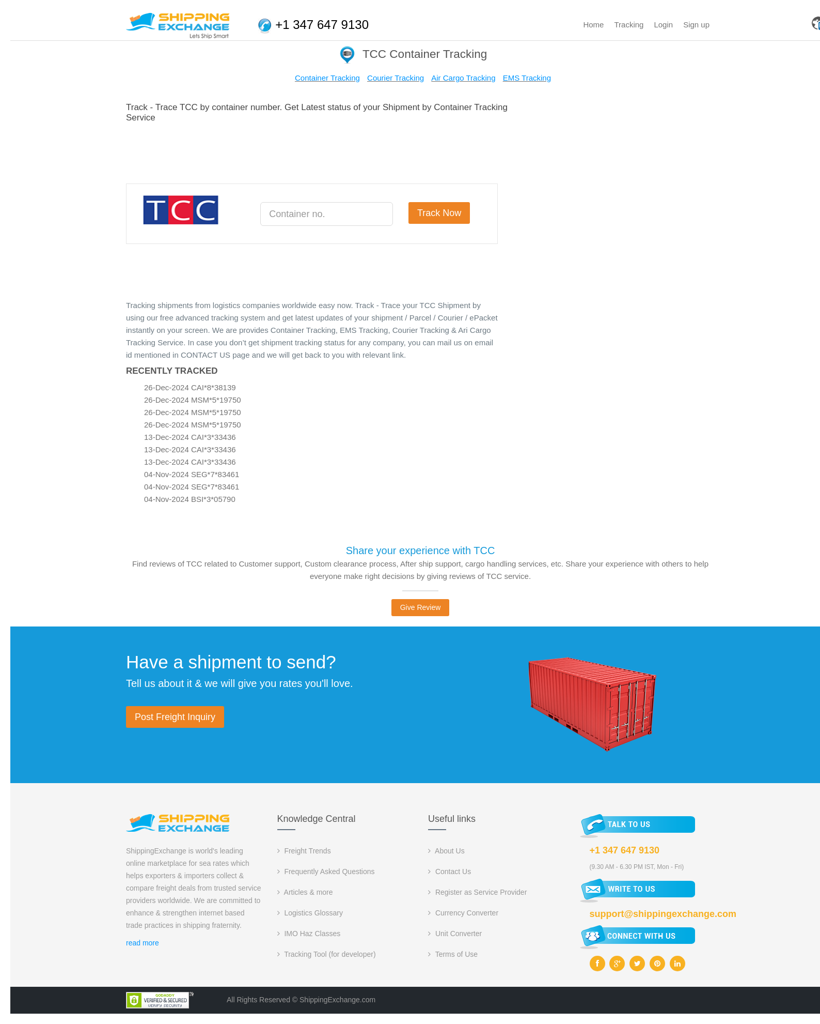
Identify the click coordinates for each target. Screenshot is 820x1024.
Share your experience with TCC (420, 550)
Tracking (628, 24)
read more (142, 943)
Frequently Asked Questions (326, 871)
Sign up (696, 24)
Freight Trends (304, 851)
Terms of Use (453, 954)
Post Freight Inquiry (175, 717)
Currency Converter (463, 913)
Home (593, 24)
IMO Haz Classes (309, 933)
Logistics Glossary (310, 913)
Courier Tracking (395, 77)
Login (663, 24)
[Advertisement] (314, 151)
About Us (446, 851)
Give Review (420, 607)
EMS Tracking (527, 77)
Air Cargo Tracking (463, 77)
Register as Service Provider (477, 892)
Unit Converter (455, 933)
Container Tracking (327, 77)
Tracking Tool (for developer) (326, 954)
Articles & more (305, 892)
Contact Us (449, 871)
